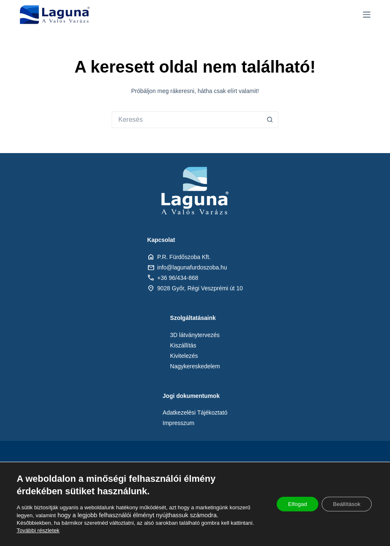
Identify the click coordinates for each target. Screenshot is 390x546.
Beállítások (345, 504)
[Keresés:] (187, 119)
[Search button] (270, 119)
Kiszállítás (183, 345)
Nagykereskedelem (195, 366)
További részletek (37, 530)
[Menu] (366, 14)
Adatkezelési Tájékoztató (194, 412)
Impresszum (178, 423)
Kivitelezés (184, 355)
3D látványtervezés (195, 335)
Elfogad (292, 504)
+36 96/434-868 (177, 277)
